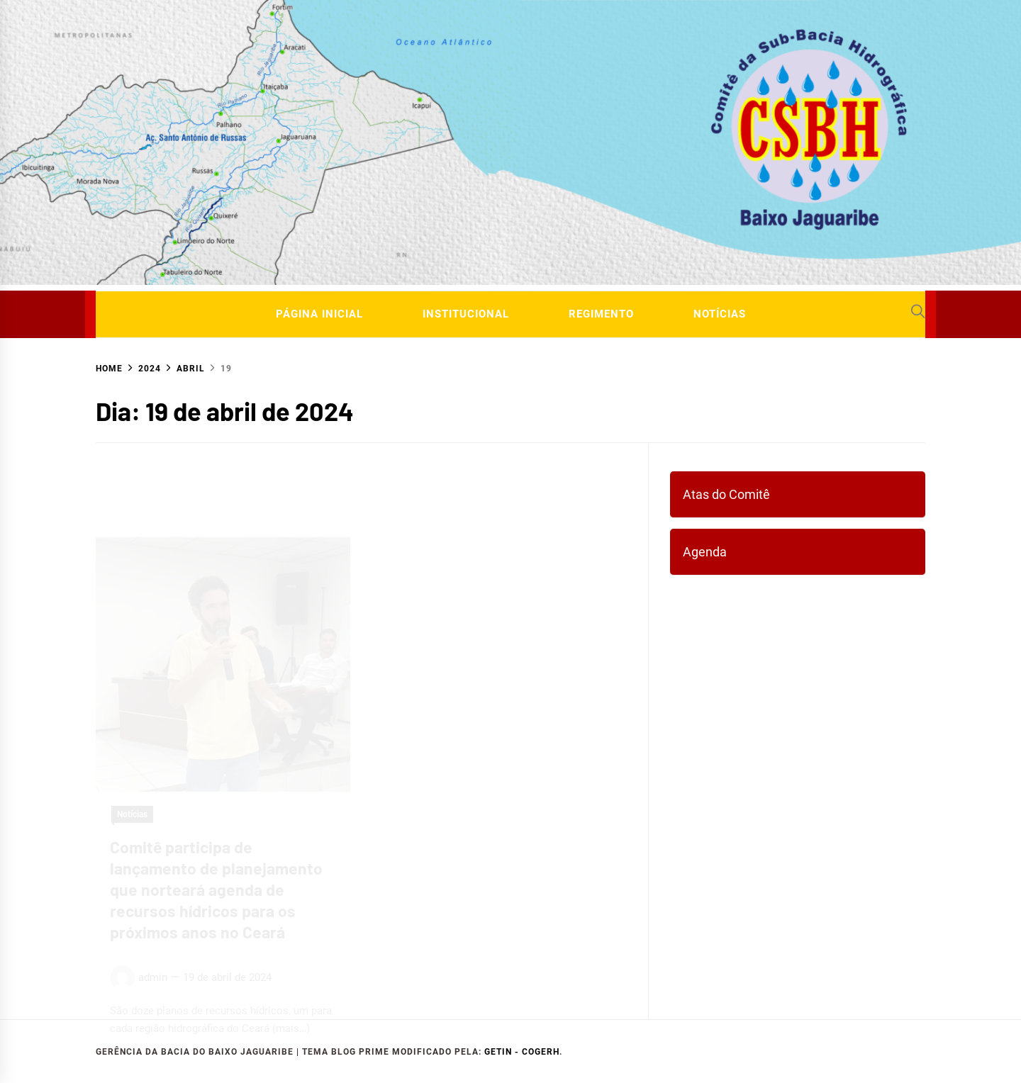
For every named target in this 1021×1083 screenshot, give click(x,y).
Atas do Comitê (726, 494)
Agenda (705, 551)
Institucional (466, 314)
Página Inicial (319, 314)
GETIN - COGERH (521, 1052)
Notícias (719, 314)
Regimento (601, 314)
